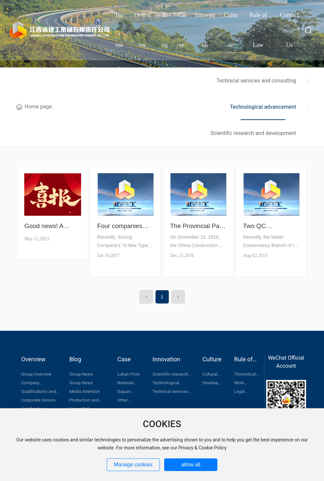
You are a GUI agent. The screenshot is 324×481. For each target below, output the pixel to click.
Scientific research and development (253, 133)
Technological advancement (263, 107)
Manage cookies (133, 464)
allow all (190, 464)
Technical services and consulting (256, 80)
